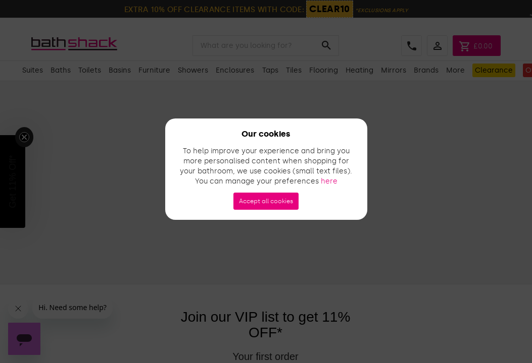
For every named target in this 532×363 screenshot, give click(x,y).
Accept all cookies (266, 201)
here (329, 181)
